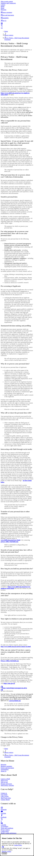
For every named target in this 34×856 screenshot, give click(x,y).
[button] (17, 10)
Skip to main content (7, 1)
